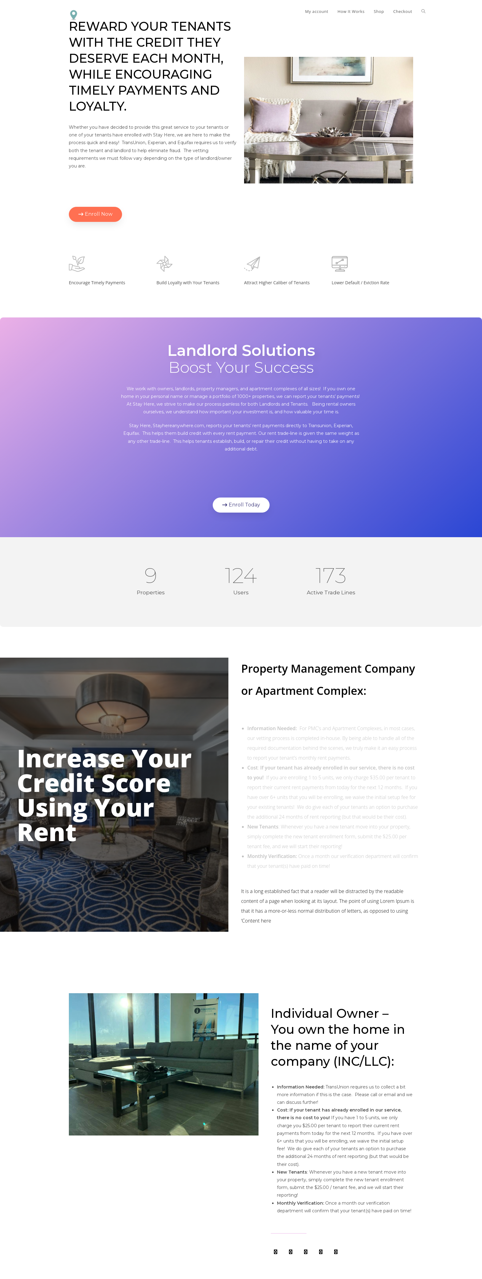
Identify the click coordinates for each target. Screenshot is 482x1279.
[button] (95, 214)
